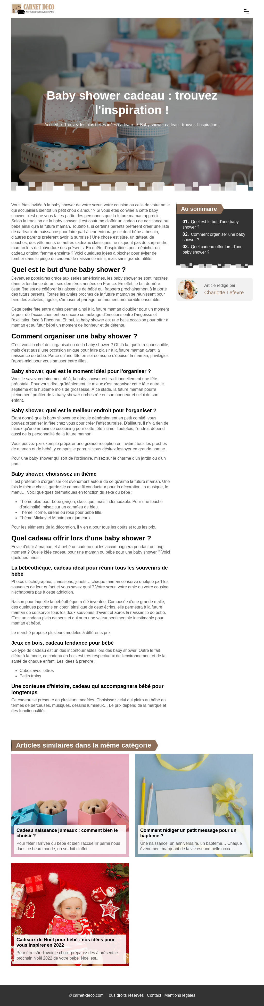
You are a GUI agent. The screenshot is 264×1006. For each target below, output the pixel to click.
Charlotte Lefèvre (224, 292)
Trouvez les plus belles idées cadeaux (99, 125)
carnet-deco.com (88, 995)
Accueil (51, 125)
